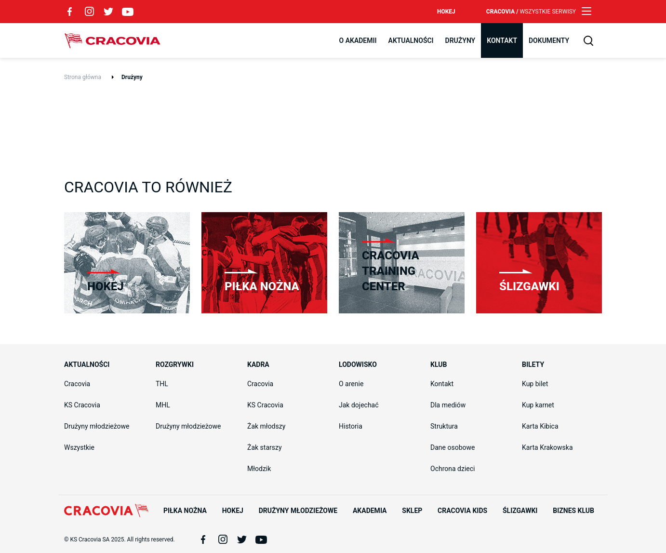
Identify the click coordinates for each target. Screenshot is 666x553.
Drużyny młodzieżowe (97, 426)
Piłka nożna (185, 510)
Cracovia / (531, 11)
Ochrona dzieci (452, 468)
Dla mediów (448, 405)
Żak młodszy (266, 426)
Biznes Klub (573, 510)
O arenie (351, 384)
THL (162, 384)
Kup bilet (535, 384)
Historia (350, 426)
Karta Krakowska (547, 447)
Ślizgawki (520, 510)
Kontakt (441, 384)
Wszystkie (79, 447)
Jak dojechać (359, 405)
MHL (163, 405)
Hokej (446, 11)
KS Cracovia (82, 405)
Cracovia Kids (462, 510)
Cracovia (112, 40)
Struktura (444, 426)
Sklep (412, 510)
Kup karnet (538, 405)
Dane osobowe (452, 447)
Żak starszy (264, 447)
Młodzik (259, 468)
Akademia (370, 510)
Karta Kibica (540, 426)
